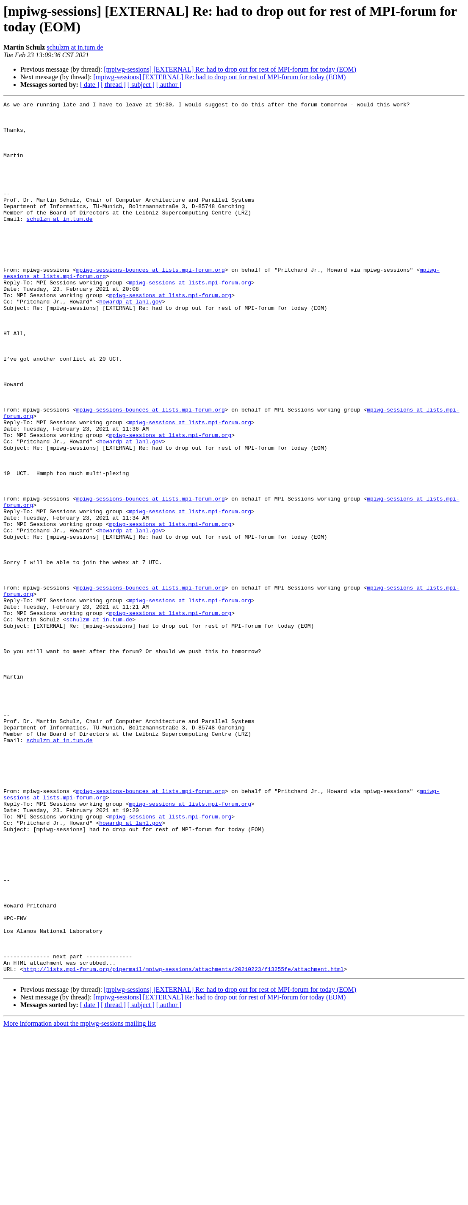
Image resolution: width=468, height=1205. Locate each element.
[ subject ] (141, 84)
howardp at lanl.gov (130, 342)
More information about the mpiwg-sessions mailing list (79, 1197)
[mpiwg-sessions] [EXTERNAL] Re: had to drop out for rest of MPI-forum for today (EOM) (230, 69)
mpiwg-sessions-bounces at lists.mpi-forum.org (150, 304)
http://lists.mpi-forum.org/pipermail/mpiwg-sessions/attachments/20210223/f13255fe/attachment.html (183, 1143)
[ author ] (169, 84)
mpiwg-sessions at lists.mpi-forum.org (190, 319)
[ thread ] (113, 84)
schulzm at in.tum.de (75, 47)
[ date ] (89, 84)
